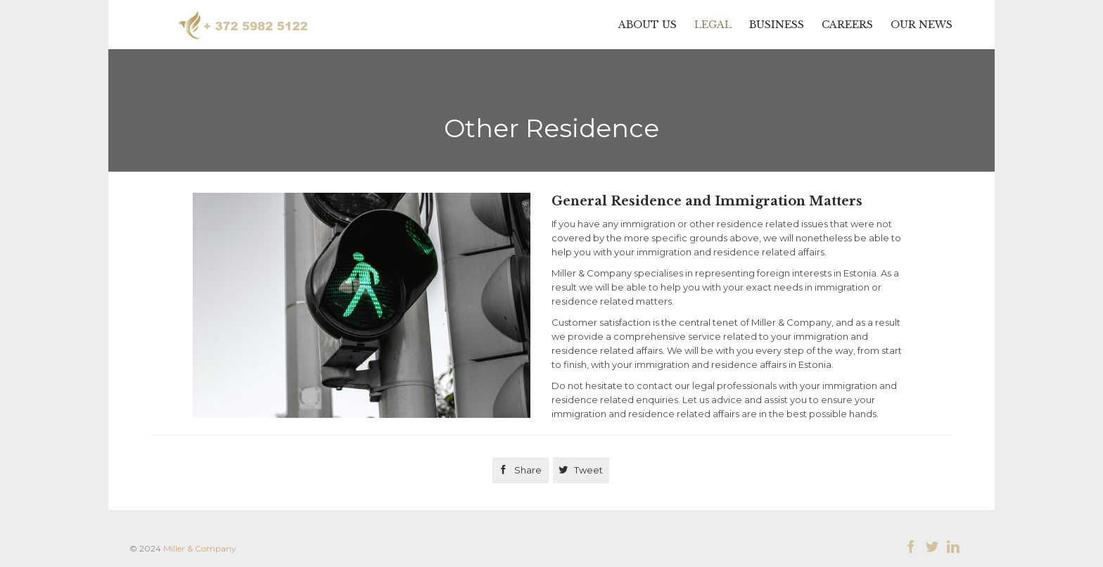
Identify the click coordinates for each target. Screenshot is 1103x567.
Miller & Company (199, 548)
